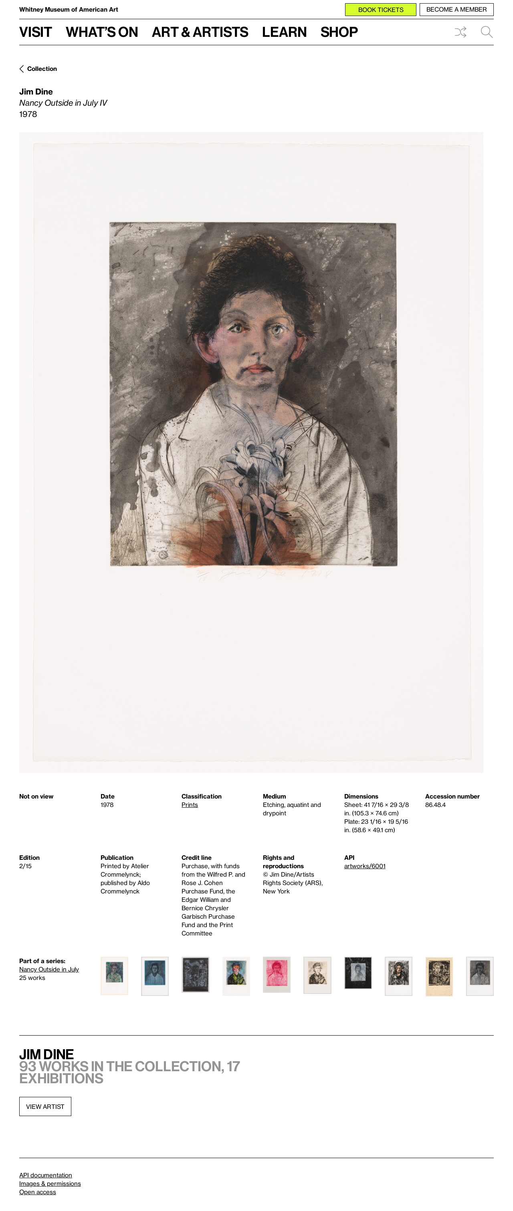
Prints (190, 804)
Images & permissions (50, 1183)
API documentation (45, 1175)
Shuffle (460, 32)
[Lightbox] (251, 452)
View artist (45, 1106)
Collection (42, 68)
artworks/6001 (365, 865)
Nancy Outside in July (49, 969)
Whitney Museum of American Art (68, 9)
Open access (37, 1191)
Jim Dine (36, 91)
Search (487, 32)
